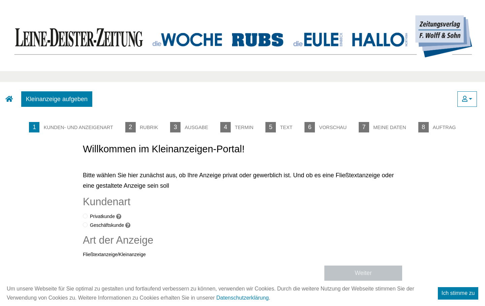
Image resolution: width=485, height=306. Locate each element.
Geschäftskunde (107, 225)
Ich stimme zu (458, 293)
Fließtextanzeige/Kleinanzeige (114, 254)
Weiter (363, 273)
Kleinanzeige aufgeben (57, 99)
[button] (467, 99)
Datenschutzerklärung (242, 298)
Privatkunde (102, 216)
